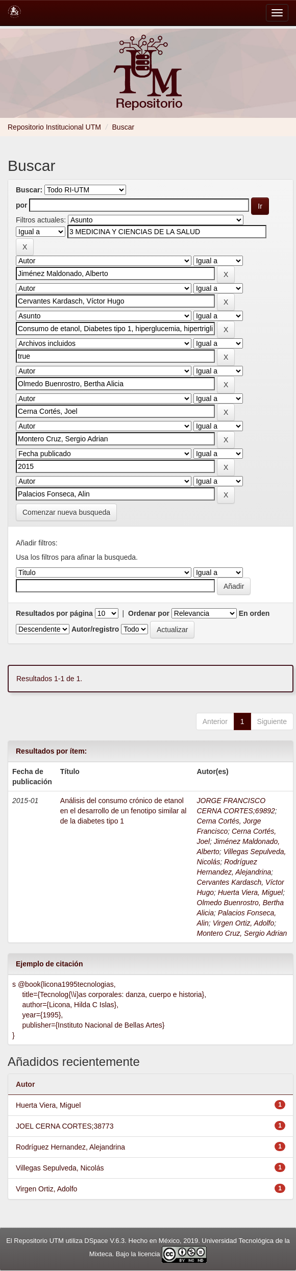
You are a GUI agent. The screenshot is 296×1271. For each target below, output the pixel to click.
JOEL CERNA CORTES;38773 (64, 1126)
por (22, 205)
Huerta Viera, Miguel (250, 892)
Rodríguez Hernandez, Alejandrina (70, 1147)
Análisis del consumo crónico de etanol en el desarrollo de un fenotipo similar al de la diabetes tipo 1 (123, 810)
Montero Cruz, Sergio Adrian (242, 933)
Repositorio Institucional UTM (54, 127)
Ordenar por (148, 613)
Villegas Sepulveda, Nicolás (60, 1168)
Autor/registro (95, 629)
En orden (254, 613)
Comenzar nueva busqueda (66, 512)
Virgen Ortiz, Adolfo (244, 923)
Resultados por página (54, 613)
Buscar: (29, 190)
